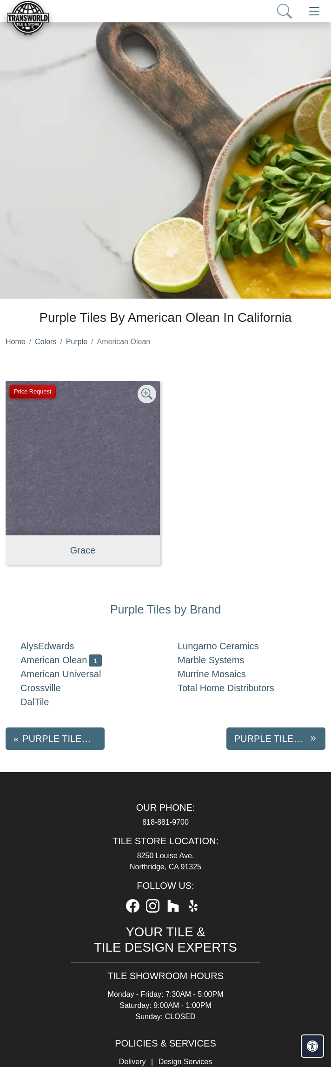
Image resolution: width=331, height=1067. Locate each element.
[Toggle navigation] (314, 11)
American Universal (68, 674)
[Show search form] (284, 11)
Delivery (132, 1062)
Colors (45, 342)
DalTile (42, 702)
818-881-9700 (165, 822)
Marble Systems (218, 660)
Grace (82, 550)
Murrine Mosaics (219, 674)
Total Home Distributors (233, 688)
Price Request (32, 391)
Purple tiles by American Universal (279, 739)
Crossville (48, 688)
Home (16, 342)
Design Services (185, 1062)
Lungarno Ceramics (225, 646)
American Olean (61, 660)
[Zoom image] (147, 394)
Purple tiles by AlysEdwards (63, 739)
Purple (76, 342)
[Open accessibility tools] (312, 1046)
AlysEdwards (54, 646)
